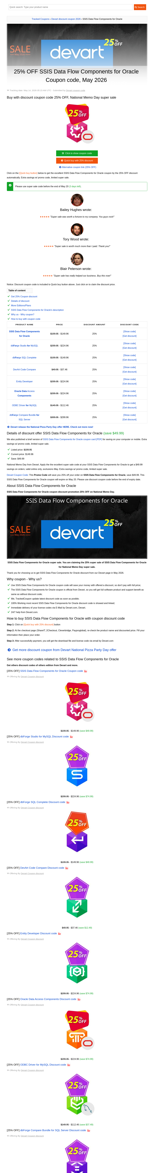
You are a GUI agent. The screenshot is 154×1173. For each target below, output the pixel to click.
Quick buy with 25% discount (76, 160)
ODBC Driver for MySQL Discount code (43, 1064)
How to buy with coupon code (25, 319)
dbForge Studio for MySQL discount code (27, 1166)
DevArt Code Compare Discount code (42, 867)
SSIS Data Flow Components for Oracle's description (37, 310)
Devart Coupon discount (32, 676)
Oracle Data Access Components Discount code (48, 999)
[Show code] (129, 331)
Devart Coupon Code (17, 475)
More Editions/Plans (21, 305)
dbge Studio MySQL (24, 345)
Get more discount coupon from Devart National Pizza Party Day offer (61, 650)
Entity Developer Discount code (38, 933)
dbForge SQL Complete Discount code (42, 802)
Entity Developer (24, 381)
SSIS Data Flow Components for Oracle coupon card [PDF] (72, 439)
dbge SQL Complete (24, 357)
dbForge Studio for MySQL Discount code (44, 736)
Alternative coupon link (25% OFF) (77, 167)
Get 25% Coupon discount (24, 296)
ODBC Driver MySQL (24, 405)
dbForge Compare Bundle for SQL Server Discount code (53, 1111)
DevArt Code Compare (24, 369)
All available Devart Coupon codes (26, 1159)
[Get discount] (130, 336)
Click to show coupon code (76, 153)
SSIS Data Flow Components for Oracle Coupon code (51, 670)
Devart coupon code (75, 90)
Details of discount (20, 301)
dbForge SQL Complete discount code (26, 1170)
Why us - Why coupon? (22, 314)
